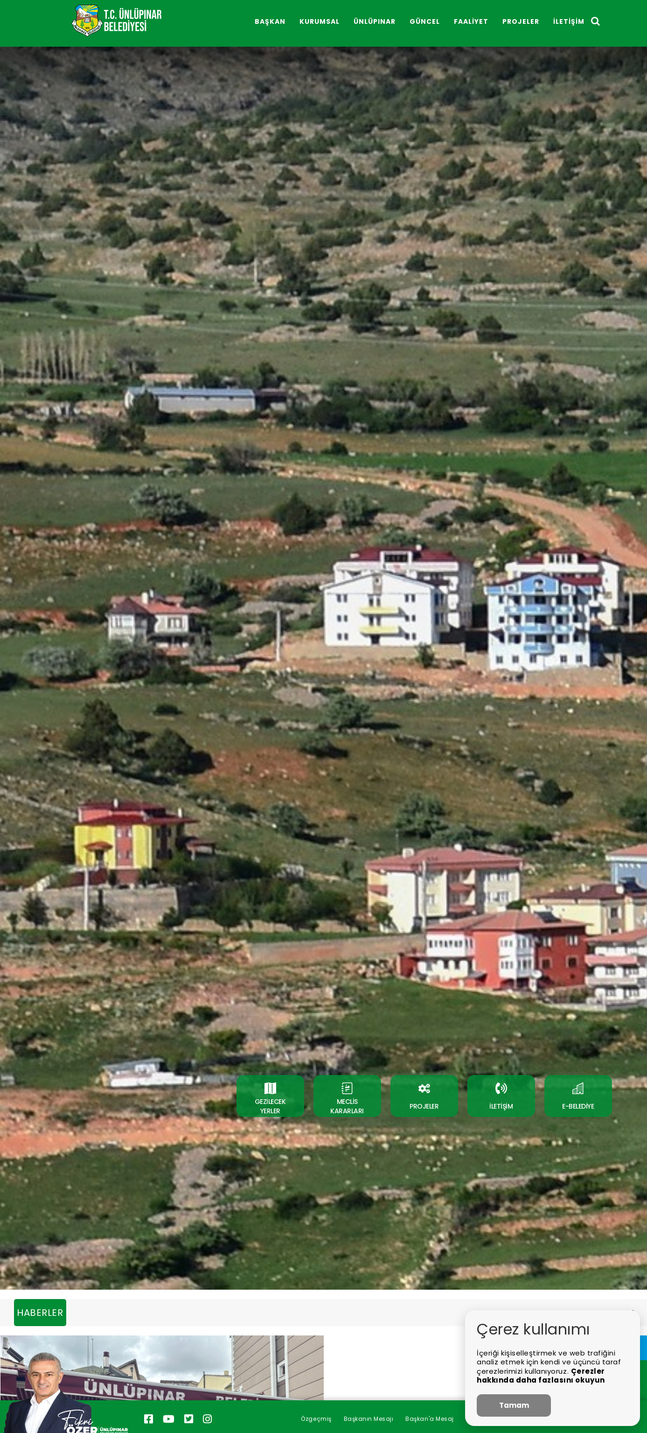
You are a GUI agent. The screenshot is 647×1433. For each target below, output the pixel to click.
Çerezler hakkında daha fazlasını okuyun (541, 1375)
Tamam (514, 1405)
